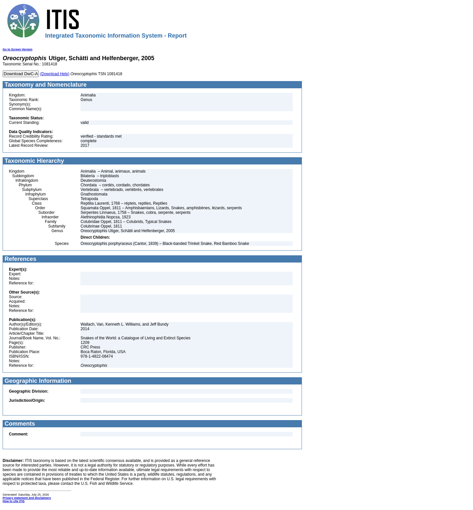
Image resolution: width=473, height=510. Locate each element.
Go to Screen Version (17, 49)
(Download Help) (54, 74)
